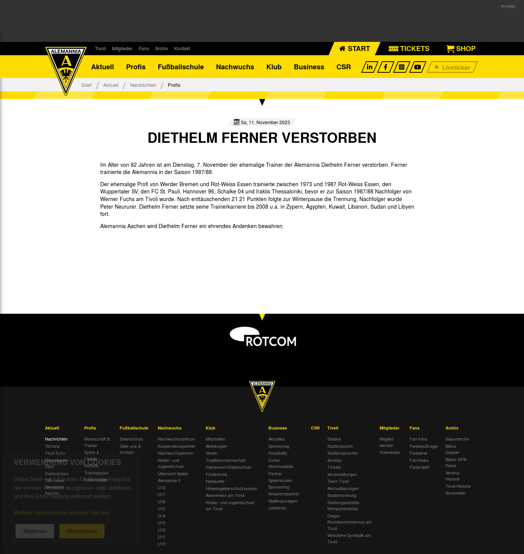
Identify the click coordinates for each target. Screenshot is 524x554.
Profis (136, 67)
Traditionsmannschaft (225, 460)
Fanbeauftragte (424, 446)
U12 (161, 530)
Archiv (161, 48)
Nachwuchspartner (175, 453)
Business (309, 67)
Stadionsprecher (342, 453)
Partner (275, 473)
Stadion (334, 439)
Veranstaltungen (342, 474)
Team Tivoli (337, 481)
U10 (161, 544)
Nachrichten (143, 84)
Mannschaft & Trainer (97, 442)
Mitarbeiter (215, 439)
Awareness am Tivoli (225, 495)
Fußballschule (181, 67)
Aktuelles (276, 439)
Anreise (334, 460)
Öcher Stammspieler (280, 463)
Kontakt (182, 48)
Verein (211, 453)
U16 (161, 501)
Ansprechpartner (284, 493)
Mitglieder (122, 48)
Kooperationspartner (176, 446)
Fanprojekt (419, 467)
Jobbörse (277, 508)
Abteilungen (216, 446)
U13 (161, 522)
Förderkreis (217, 474)
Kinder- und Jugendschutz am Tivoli (230, 505)
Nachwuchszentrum (176, 439)
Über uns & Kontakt (130, 449)
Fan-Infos (419, 439)
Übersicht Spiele (173, 473)
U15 (161, 508)
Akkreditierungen (343, 488)
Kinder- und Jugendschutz (171, 463)
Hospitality (277, 453)
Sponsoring (278, 446)
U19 (161, 487)
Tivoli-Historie (458, 486)
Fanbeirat (418, 453)
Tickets (334, 467)
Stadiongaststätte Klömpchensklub (343, 505)
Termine (52, 446)
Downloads (390, 452)
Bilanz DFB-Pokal (456, 462)
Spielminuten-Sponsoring (280, 483)
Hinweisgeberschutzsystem (231, 488)
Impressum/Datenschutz (229, 467)
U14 (161, 515)
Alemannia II (169, 480)
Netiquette (215, 481)
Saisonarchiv (457, 439)
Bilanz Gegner (452, 449)
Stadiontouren (340, 446)
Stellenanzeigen (282, 501)
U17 (161, 494)
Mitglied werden (386, 442)
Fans (144, 48)
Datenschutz (131, 439)
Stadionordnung (341, 495)
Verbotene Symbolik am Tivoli (349, 538)
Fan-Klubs (419, 460)
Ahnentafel (455, 493)
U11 (161, 536)
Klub (274, 67)
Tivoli (100, 48)
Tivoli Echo (55, 453)
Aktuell (102, 67)
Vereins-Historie (453, 475)
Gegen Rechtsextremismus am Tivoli (349, 521)
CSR (344, 67)
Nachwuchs (235, 67)
